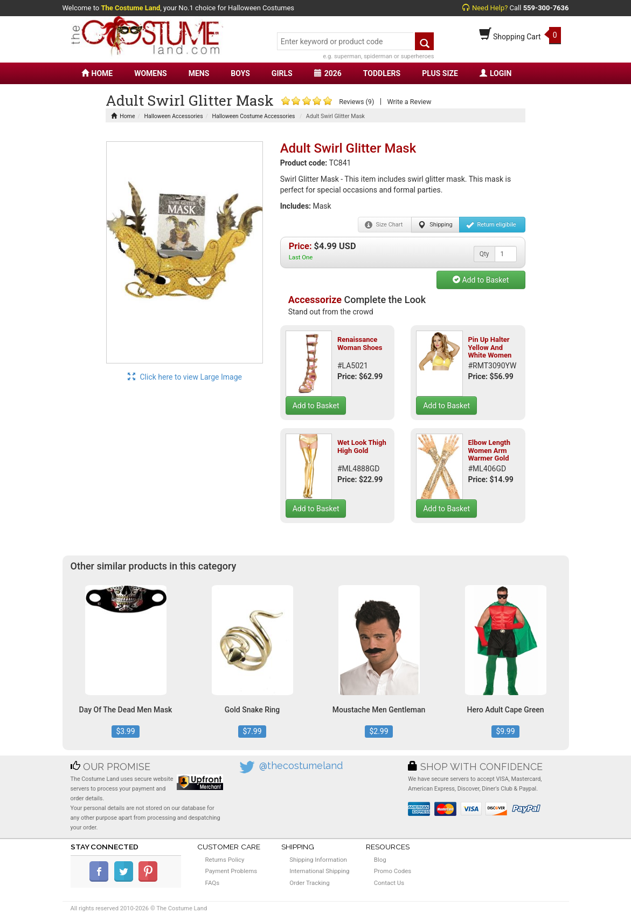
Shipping (435, 225)
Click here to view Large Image (185, 377)
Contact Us (389, 883)
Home (123, 116)
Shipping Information (318, 859)
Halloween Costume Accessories (253, 116)
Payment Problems (231, 871)
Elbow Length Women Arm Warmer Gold (489, 450)
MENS (199, 73)
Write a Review (409, 102)
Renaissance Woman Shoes (360, 343)
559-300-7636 (546, 8)
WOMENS (150, 73)
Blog (380, 859)
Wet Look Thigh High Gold (361, 446)
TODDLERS (381, 73)
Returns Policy (225, 859)
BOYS (240, 73)
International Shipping (319, 871)
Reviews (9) (356, 102)
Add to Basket (481, 280)
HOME (97, 73)
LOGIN (495, 73)
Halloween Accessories (173, 116)
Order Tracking (309, 883)
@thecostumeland (301, 765)
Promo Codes (392, 871)
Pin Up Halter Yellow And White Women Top (489, 351)
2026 (328, 73)
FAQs (212, 883)
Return (491, 225)
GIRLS (282, 73)
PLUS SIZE (440, 73)
